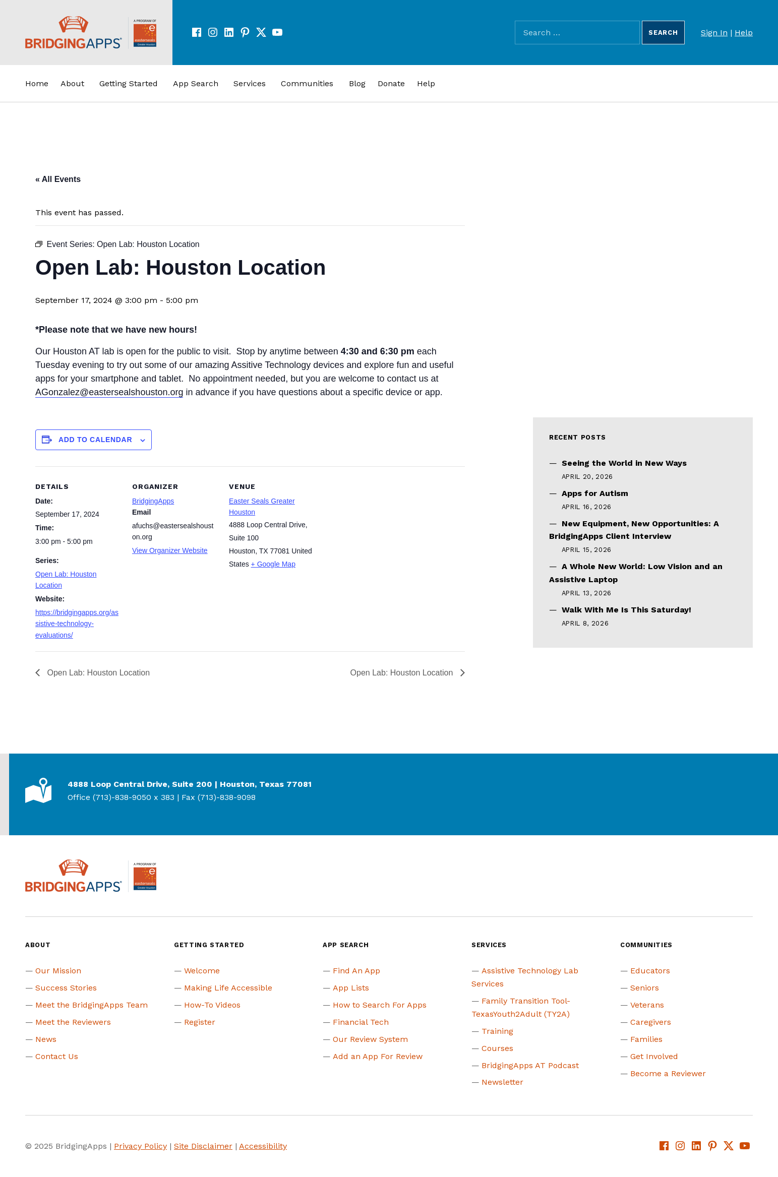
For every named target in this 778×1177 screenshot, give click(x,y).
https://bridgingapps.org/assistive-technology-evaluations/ (76, 623)
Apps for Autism (595, 493)
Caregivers (650, 1022)
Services (249, 83)
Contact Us (56, 1056)
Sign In (714, 32)
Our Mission (58, 970)
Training (497, 1031)
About (72, 83)
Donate (391, 83)
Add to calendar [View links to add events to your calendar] (95, 440)
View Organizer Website (170, 550)
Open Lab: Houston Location (97, 672)
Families (646, 1039)
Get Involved (654, 1056)
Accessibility (263, 1146)
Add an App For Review (378, 1056)
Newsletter (502, 1082)
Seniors (644, 988)
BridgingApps (153, 501)
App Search (195, 83)
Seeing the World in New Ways (624, 463)
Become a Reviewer (668, 1073)
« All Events (58, 179)
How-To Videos (212, 1005)
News (45, 1039)
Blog (357, 83)
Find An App (356, 970)
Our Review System (370, 1039)
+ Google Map (273, 564)
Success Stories (66, 988)
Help (744, 32)
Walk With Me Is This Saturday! (626, 609)
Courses (497, 1048)
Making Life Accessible (228, 988)
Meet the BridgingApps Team (91, 1005)
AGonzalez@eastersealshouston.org (109, 392)
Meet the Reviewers (73, 1022)
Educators (650, 970)
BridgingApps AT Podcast (530, 1065)
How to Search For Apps (380, 1005)
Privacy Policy (140, 1146)
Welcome (202, 970)
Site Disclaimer (203, 1146)
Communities (307, 83)
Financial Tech (361, 1022)
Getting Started (128, 83)
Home (36, 83)
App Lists (351, 988)
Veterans (647, 1005)
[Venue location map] (379, 535)
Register (199, 1022)
